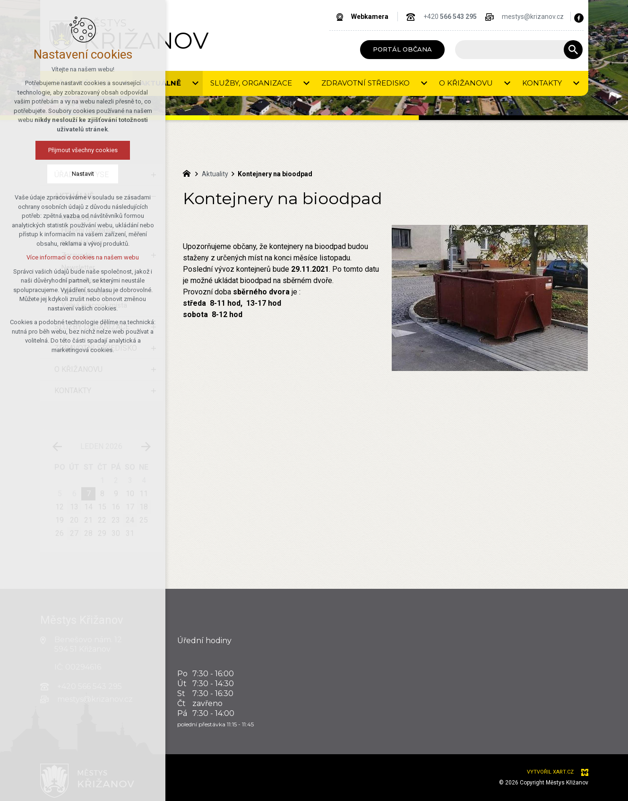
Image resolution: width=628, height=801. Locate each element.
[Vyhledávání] (573, 49)
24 (130, 520)
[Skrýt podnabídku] (153, 196)
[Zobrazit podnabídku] (153, 174)
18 (143, 506)
